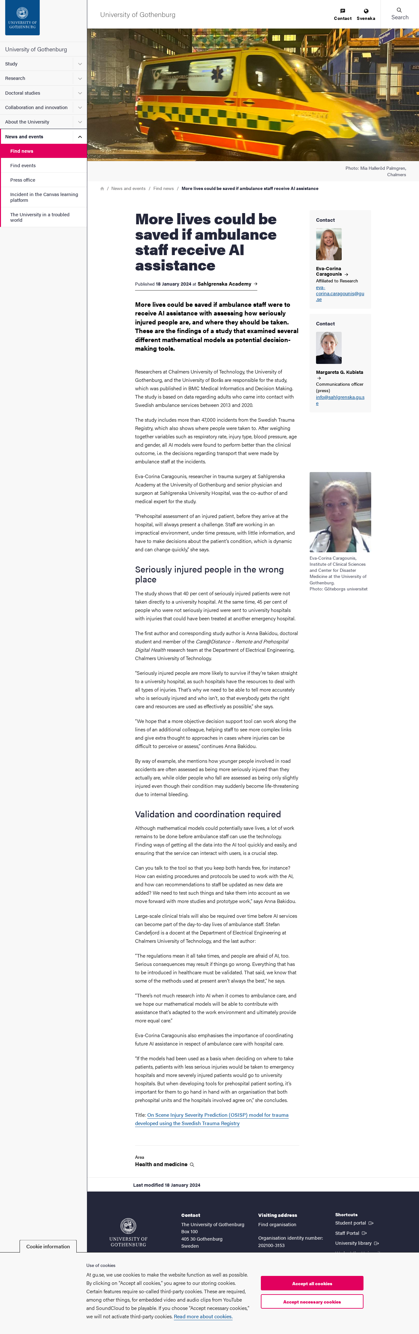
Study (11, 63)
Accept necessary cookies (312, 1301)
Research (15, 77)
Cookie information (48, 1246)
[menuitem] (342, 15)
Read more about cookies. (203, 1316)
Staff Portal (351, 1232)
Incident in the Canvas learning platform (44, 197)
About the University (27, 121)
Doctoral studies (22, 92)
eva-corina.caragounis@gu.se (340, 293)
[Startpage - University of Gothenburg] (43, 21)
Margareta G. (339, 374)
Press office (22, 179)
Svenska (366, 15)
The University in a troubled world (40, 217)
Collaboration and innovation (36, 107)
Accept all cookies (312, 1283)
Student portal (355, 1222)
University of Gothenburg (36, 49)
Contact (343, 15)
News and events (24, 136)
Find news (21, 150)
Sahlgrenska (227, 284)
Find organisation (277, 1224)
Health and (164, 1164)
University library (357, 1242)
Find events (23, 165)
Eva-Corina (332, 270)
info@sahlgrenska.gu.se (340, 400)
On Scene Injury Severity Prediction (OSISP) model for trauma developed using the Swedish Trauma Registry (212, 1119)
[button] (400, 14)
